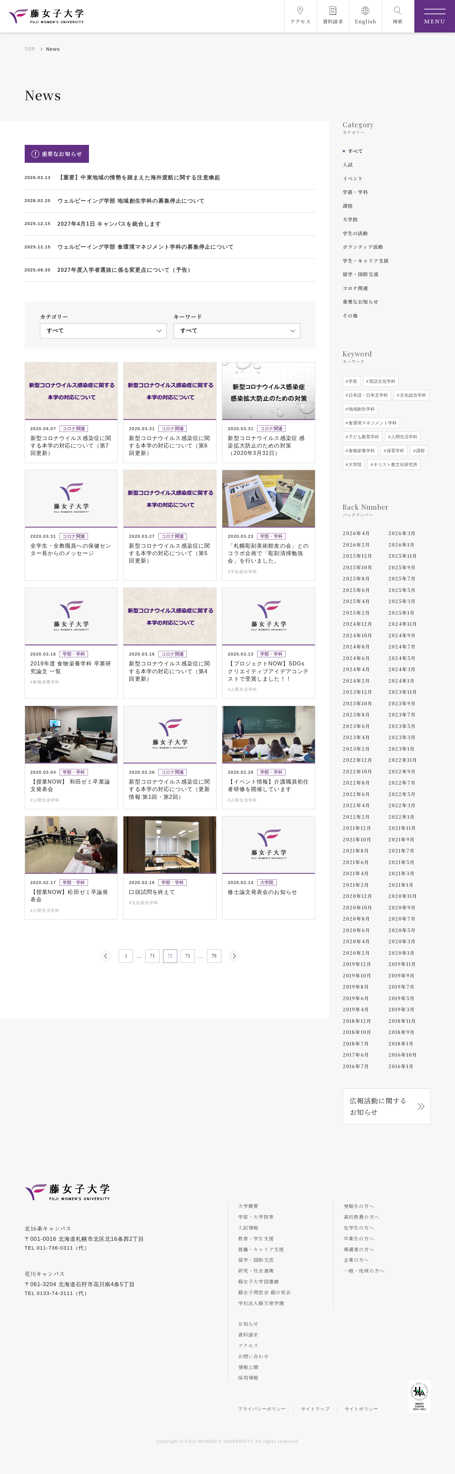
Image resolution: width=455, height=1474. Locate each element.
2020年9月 (402, 907)
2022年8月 (356, 782)
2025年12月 (358, 555)
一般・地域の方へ (364, 1270)
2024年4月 (356, 669)
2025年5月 (402, 590)
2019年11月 (402, 964)
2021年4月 (356, 873)
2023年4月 (356, 737)
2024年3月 (402, 669)
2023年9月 (402, 703)
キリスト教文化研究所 (395, 464)
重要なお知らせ (361, 301)
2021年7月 (401, 850)
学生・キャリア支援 (366, 260)
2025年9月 (402, 567)
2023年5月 (402, 726)
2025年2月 (356, 612)
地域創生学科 (361, 409)
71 (152, 956)
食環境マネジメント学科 (372, 422)
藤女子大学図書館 (258, 1281)
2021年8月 (356, 850)
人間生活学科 (404, 436)
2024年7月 (402, 646)
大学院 (350, 219)
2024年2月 (356, 680)
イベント (353, 178)
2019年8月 (356, 986)
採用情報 (248, 1377)
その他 (350, 315)
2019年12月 (357, 964)
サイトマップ (315, 1408)
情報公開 (248, 1367)
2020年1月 (401, 952)
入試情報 (248, 1227)
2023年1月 (401, 748)
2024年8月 (356, 646)
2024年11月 (402, 623)
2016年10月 (402, 1054)
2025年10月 (358, 567)
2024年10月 (358, 635)
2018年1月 (401, 1043)
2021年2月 (356, 884)
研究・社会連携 (256, 1270)
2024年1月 (401, 680)
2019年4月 (356, 1009)
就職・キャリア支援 (261, 1249)
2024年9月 (402, 635)
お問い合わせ (253, 1356)
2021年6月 (356, 862)
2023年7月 (402, 714)
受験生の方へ (359, 1206)
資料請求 (248, 1334)
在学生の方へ (359, 1227)
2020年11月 (402, 896)
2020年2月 (356, 952)
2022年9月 (402, 771)
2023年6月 (356, 726)
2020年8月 (356, 918)
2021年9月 (401, 839)
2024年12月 (358, 623)
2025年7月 (402, 578)
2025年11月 (402, 555)
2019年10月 (357, 975)
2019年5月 (401, 998)
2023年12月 (358, 691)
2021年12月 (357, 828)
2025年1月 (401, 612)
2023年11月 (402, 691)
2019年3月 (401, 1009)
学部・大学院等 (256, 1216)
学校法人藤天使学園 (261, 1303)
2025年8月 (356, 578)
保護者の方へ (359, 1249)
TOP (30, 49)
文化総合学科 (413, 395)
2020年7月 (402, 918)
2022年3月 (402, 805)
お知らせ (248, 1323)
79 (214, 956)
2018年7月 (356, 1043)
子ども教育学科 (363, 436)
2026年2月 (356, 544)
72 (170, 956)
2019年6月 (356, 998)
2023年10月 (358, 703)
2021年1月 (401, 884)
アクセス (248, 1345)
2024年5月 (402, 658)
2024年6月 (356, 658)
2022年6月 (356, 794)
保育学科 (395, 450)
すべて (355, 151)
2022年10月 (358, 771)
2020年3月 (402, 941)
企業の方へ (356, 1259)
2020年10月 (358, 907)
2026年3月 (402, 533)
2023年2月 (356, 748)
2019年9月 (401, 975)
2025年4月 (356, 601)
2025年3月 (402, 601)
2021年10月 (357, 839)
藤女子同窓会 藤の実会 (264, 1292)
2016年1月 (401, 1066)
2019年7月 (401, 986)
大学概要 (248, 1206)
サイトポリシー (361, 1408)
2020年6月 (356, 930)
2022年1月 (401, 816)
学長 (352, 381)
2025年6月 (356, 590)
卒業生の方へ (359, 1238)
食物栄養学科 (361, 450)
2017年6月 (356, 1054)
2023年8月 (356, 714)
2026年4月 (356, 533)
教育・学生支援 (256, 1238)
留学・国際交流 (361, 274)
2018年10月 (357, 1032)
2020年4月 (356, 941)
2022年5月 (402, 794)
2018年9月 (401, 1032)
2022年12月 (358, 759)
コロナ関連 (355, 288)
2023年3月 (402, 737)
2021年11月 (402, 828)
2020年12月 (358, 896)
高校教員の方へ (362, 1216)
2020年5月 (402, 930)
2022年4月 (356, 805)
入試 (348, 164)
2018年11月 (402, 1020)
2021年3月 (401, 873)
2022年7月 (402, 782)
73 (187, 956)
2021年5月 (401, 862)
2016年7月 (356, 1066)
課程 (348, 205)
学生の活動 (355, 233)
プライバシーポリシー (262, 1408)
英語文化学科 (382, 381)
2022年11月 (402, 759)
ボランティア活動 (363, 246)
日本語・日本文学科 (367, 395)
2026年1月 (401, 544)
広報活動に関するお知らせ (378, 1106)
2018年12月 (357, 1020)
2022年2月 (356, 816)
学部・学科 (355, 192)
